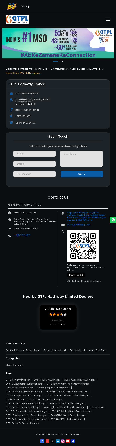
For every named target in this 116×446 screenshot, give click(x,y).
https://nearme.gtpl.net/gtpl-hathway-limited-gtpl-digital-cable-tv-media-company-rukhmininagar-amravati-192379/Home (86, 216)
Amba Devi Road (97, 350)
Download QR (76, 274)
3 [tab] (62, 61)
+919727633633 (23, 116)
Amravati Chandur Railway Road (23, 350)
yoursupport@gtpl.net (78, 224)
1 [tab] (54, 61)
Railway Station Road (55, 350)
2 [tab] (60, 61)
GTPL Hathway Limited (58, 308)
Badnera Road (77, 350)
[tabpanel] (58, 43)
